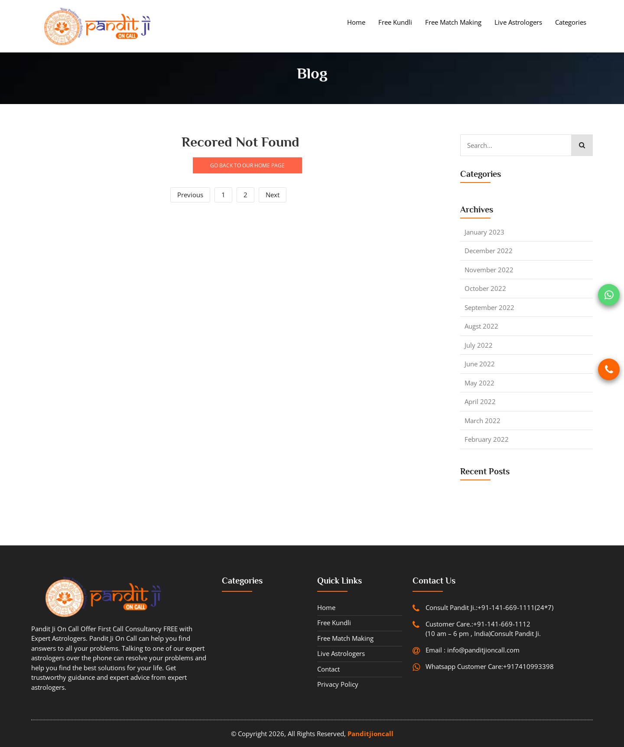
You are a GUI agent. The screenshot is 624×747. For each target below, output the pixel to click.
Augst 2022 (481, 326)
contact (328, 669)
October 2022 (485, 288)
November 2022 (489, 269)
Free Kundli (395, 22)
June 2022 (480, 363)
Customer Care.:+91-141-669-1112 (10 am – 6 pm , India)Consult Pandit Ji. (483, 629)
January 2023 (484, 232)
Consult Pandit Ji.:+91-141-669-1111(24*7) (489, 607)
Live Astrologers (518, 22)
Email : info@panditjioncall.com (473, 650)
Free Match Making (453, 22)
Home (356, 22)
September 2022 (489, 307)
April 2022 (480, 401)
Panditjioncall (370, 733)
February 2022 (487, 439)
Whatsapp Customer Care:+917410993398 (490, 666)
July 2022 (479, 345)
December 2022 (489, 250)
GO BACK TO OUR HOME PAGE (247, 165)
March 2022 (482, 420)
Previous (190, 194)
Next (273, 194)
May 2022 (479, 382)
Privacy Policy (337, 684)
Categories (570, 22)
